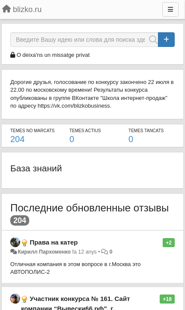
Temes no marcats (32, 130)
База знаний (36, 168)
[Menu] (170, 9)
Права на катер (54, 242)
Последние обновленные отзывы (89, 208)
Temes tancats (146, 130)
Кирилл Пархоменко (44, 252)
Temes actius (85, 130)
